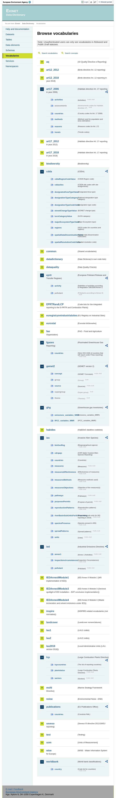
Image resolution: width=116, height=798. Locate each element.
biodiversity (53, 163)
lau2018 (50, 646)
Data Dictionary (28, 23)
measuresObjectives (64, 488)
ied (48, 546)
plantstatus (60, 670)
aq (47, 62)
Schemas (10, 50)
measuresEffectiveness (65, 472)
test (48, 734)
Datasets (10, 34)
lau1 (48, 630)
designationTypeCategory (66, 198)
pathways (59, 495)
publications (53, 707)
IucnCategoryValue (63, 216)
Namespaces (12, 66)
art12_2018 (52, 78)
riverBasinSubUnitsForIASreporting (66, 515)
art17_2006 (52, 89)
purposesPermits (62, 501)
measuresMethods (63, 480)
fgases (50, 342)
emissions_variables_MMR (66, 415)
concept (58, 373)
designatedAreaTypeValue (66, 192)
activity (58, 286)
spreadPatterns (62, 531)
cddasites (59, 185)
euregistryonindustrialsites (61, 315)
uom (48, 742)
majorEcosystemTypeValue (66, 222)
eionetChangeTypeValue (66, 211)
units (57, 537)
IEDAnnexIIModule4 (57, 600)
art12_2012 (52, 70)
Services (10, 61)
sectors (58, 678)
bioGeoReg (60, 445)
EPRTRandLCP (55, 304)
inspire (50, 611)
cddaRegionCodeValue (65, 179)
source (58, 386)
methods (59, 119)
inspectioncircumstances (66, 560)
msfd (49, 687)
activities (59, 100)
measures (59, 466)
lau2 (48, 638)
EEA (18, 2)
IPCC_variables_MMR (64, 420)
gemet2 (50, 366)
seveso (50, 723)
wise (49, 750)
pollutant (59, 568)
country (58, 769)
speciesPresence (62, 523)
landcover (52, 622)
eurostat (51, 323)
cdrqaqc (58, 453)
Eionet (17, 23)
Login (86, 2)
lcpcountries (60, 664)
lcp (48, 657)
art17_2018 (52, 152)
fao (48, 331)
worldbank (52, 761)
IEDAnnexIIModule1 (57, 577)
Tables (9, 39)
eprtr (49, 275)
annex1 (58, 554)
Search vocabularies (49, 53)
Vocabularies (12, 56)
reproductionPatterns (64, 508)
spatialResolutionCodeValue (66, 242)
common (51, 251)
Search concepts (71, 53)
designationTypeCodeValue (66, 205)
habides (50, 430)
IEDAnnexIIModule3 (57, 588)
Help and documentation (17, 29)
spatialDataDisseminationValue (66, 235)
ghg (48, 407)
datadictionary (54, 259)
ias (48, 438)
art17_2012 (52, 141)
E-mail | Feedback (14, 789)
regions (58, 228)
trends (57, 132)
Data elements (13, 45)
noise (49, 699)
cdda (49, 171)
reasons (58, 126)
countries (59, 113)
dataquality (52, 267)
